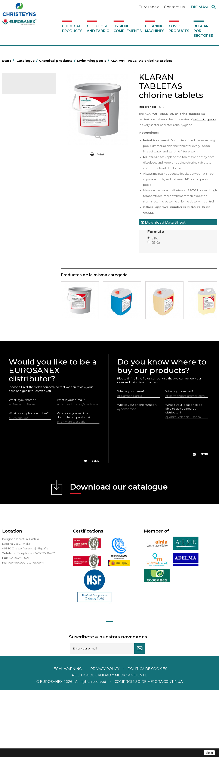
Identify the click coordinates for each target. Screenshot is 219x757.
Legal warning (67, 735)
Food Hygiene (20, 147)
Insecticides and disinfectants (21, 163)
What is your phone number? (29, 480)
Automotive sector (23, 120)
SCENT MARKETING (23, 100)
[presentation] (54, 513)
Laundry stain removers (26, 173)
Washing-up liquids (23, 212)
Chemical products (72, 28)
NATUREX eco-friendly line (28, 272)
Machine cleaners (22, 258)
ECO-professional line (25, 278)
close (209, 752)
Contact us (174, 7)
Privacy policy (105, 735)
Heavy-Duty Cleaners (25, 140)
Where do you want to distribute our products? (73, 481)
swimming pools (204, 119)
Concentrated (20, 127)
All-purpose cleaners (24, 252)
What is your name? (22, 466)
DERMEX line (19, 265)
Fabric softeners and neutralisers (24, 196)
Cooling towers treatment (28, 305)
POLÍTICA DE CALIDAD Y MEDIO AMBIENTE (109, 742)
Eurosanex (149, 7)
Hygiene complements (128, 28)
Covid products (179, 28)
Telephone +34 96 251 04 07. (36, 619)
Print (100, 154)
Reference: (147, 106)
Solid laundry (19, 186)
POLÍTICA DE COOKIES (147, 735)
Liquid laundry (20, 180)
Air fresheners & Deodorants (20, 110)
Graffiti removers (22, 245)
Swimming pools (22, 292)
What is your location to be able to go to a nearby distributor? (183, 475)
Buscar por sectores (203, 31)
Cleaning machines (154, 28)
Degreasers (18, 133)
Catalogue (23, 85)
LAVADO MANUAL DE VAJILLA (24, 222)
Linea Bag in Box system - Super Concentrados (27, 236)
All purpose (18, 285)
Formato (156, 231)
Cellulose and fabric (98, 28)
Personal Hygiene (22, 153)
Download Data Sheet (163, 222)
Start (8, 61)
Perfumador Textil (22, 206)
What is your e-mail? (71, 466)
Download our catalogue (119, 555)
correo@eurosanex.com (26, 629)
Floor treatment (21, 298)
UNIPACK (16, 311)
